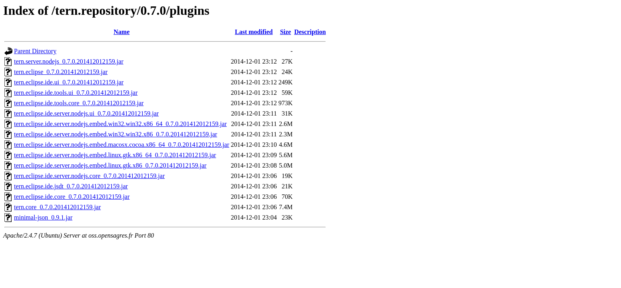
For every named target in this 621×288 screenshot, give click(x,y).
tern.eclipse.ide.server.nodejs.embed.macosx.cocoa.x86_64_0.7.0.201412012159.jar (121, 144)
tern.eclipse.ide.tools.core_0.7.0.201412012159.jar (78, 103)
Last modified (254, 31)
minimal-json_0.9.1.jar (43, 217)
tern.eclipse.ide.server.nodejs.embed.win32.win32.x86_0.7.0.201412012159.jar (115, 134)
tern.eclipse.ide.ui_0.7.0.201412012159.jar (68, 82)
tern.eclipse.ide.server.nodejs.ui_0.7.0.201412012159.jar (86, 113)
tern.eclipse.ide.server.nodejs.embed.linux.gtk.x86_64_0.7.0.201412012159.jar (115, 155)
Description (310, 31)
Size (285, 31)
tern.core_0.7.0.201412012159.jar (57, 207)
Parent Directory (35, 51)
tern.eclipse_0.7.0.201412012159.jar (60, 71)
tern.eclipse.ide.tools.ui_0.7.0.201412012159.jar (75, 92)
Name (121, 31)
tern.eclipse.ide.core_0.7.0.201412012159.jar (71, 196)
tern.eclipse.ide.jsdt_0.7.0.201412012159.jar (71, 186)
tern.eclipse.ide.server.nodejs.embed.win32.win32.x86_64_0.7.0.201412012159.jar (120, 123)
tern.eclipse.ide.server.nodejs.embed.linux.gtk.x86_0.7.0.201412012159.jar (110, 165)
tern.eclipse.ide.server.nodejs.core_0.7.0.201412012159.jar (89, 175)
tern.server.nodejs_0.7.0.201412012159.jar (68, 61)
